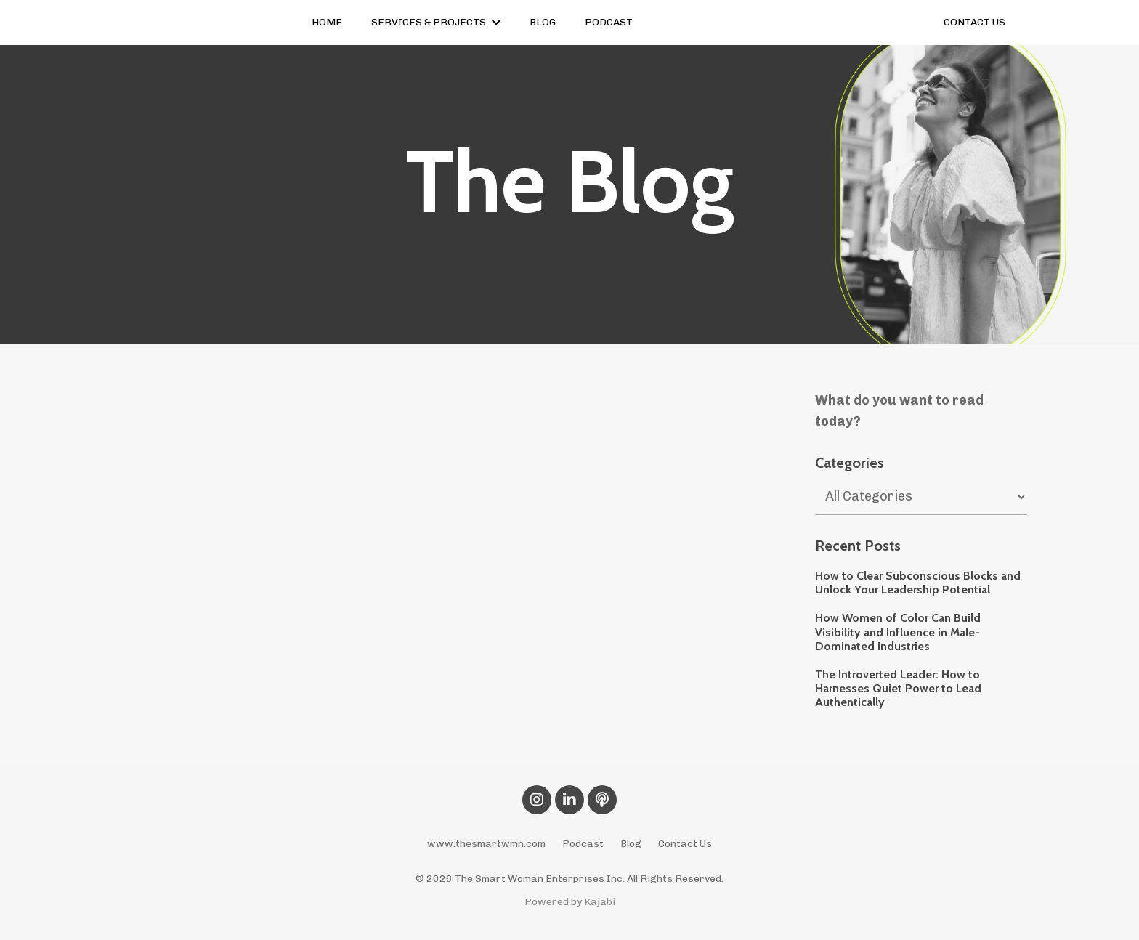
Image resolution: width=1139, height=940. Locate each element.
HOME (327, 22)
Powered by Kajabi (569, 902)
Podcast (583, 844)
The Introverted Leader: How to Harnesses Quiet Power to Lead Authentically (898, 688)
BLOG (543, 22)
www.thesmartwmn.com (486, 844)
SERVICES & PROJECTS (435, 22)
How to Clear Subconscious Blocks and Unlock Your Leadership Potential (918, 582)
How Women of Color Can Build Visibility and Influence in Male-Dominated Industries (898, 631)
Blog (630, 844)
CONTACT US (974, 22)
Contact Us (685, 844)
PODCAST (609, 22)
